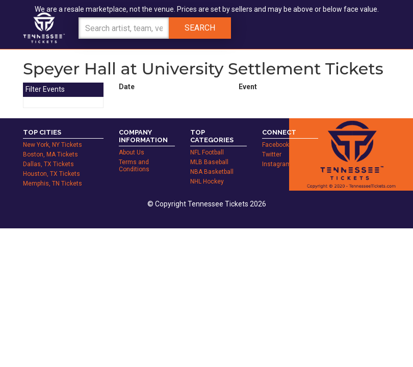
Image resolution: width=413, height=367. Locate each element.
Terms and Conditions (134, 166)
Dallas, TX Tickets (48, 164)
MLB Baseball (209, 162)
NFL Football (207, 152)
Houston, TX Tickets (51, 173)
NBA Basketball (212, 171)
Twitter (271, 154)
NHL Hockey (207, 181)
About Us (131, 152)
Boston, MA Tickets (50, 154)
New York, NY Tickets (52, 144)
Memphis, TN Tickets (52, 183)
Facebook (275, 144)
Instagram (276, 164)
